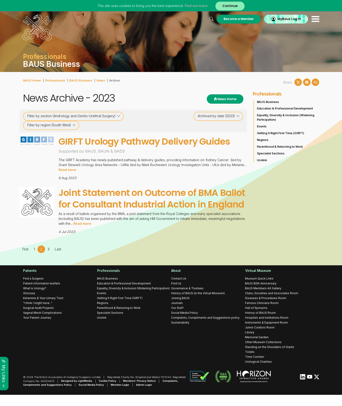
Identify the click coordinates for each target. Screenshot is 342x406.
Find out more (196, 6)
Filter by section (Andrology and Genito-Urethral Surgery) (73, 116)
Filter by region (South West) (51, 125)
